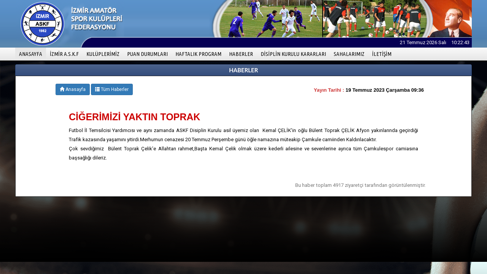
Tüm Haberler (112, 89)
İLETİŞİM (382, 54)
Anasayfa (73, 89)
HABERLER (241, 54)
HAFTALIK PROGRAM (198, 54)
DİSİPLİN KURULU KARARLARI (293, 54)
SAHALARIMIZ (349, 54)
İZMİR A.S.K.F (64, 54)
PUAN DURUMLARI (147, 54)
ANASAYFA (32, 53)
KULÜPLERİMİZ (102, 54)
